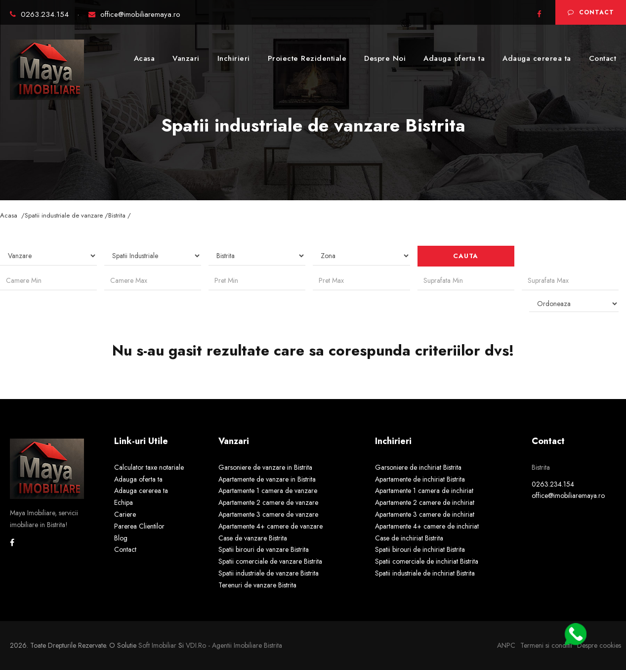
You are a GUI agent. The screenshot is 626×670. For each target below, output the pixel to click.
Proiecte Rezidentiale (307, 58)
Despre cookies (599, 645)
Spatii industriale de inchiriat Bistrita (425, 573)
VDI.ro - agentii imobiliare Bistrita (234, 645)
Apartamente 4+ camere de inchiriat (427, 526)
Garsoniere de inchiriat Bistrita (418, 467)
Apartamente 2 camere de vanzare (268, 502)
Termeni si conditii (546, 645)
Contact (591, 12)
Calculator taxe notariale (149, 467)
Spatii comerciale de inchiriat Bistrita (426, 561)
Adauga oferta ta (454, 58)
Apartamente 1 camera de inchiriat (424, 490)
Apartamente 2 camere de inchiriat (424, 502)
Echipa (123, 502)
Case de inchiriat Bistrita (409, 538)
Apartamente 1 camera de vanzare (267, 490)
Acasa (144, 58)
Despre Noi (385, 58)
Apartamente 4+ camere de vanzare (270, 526)
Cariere (125, 514)
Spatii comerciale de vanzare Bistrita (270, 561)
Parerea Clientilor (139, 526)
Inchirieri (233, 58)
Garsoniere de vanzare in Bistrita (265, 467)
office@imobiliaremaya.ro (134, 14)
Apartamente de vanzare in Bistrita (267, 479)
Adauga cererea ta (536, 58)
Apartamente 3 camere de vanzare (268, 514)
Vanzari (186, 58)
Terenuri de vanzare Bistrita (257, 585)
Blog (120, 538)
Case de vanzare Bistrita (252, 538)
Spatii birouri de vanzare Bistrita (263, 549)
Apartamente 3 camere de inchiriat (424, 514)
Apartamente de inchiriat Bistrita (420, 479)
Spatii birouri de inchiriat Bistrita (420, 549)
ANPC (506, 645)
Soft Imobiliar (157, 645)
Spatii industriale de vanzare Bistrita (268, 573)
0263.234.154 (40, 14)
